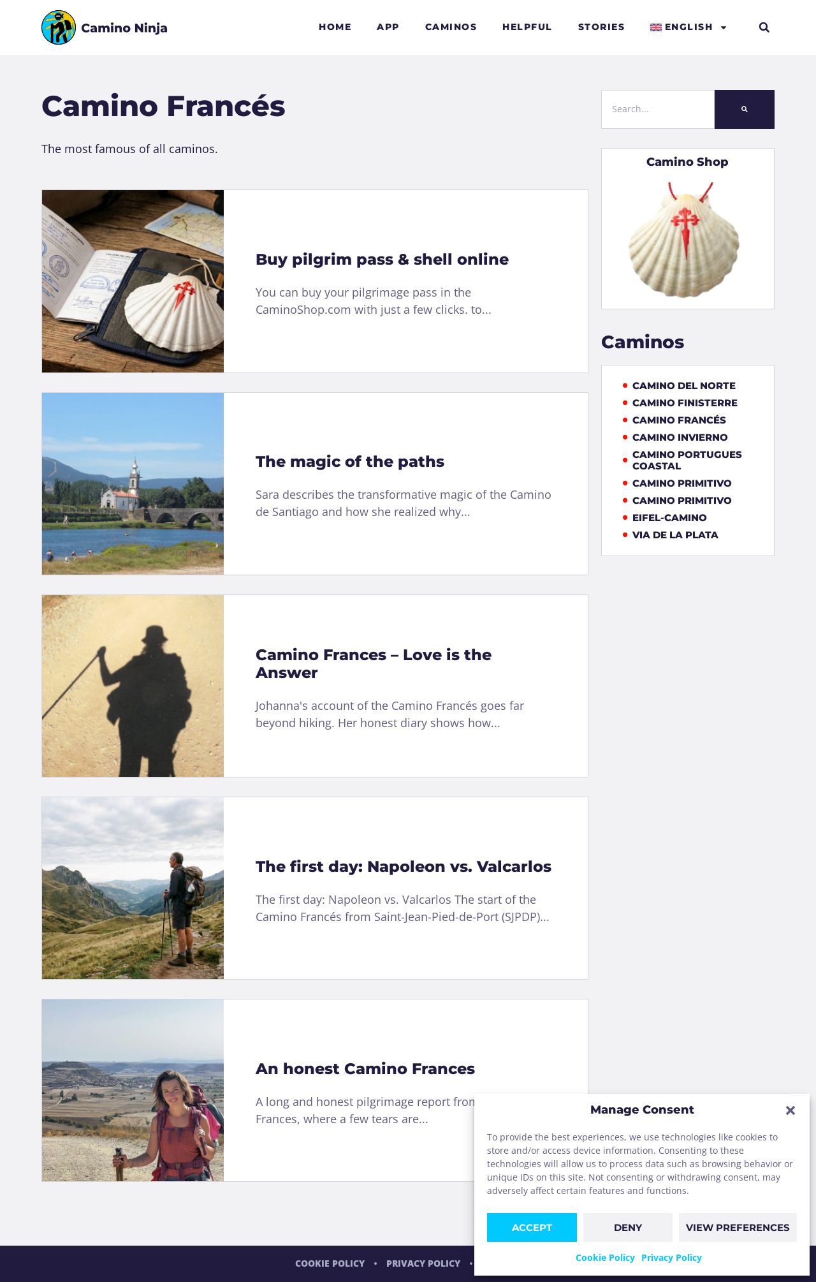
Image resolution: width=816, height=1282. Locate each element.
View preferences (738, 1227)
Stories (601, 27)
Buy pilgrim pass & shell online (382, 259)
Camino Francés (675, 420)
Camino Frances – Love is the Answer (374, 663)
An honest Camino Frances (365, 1068)
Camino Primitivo (677, 483)
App (388, 27)
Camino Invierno (676, 437)
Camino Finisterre (680, 403)
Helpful (527, 27)
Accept (532, 1227)
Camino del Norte (679, 386)
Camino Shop (687, 162)
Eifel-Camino (665, 518)
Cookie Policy (605, 1257)
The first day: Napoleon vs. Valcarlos (403, 866)
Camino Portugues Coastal (683, 460)
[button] (790, 1110)
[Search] (745, 109)
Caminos (451, 27)
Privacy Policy (671, 1257)
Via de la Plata (671, 535)
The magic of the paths (350, 461)
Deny (628, 1227)
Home (335, 27)
